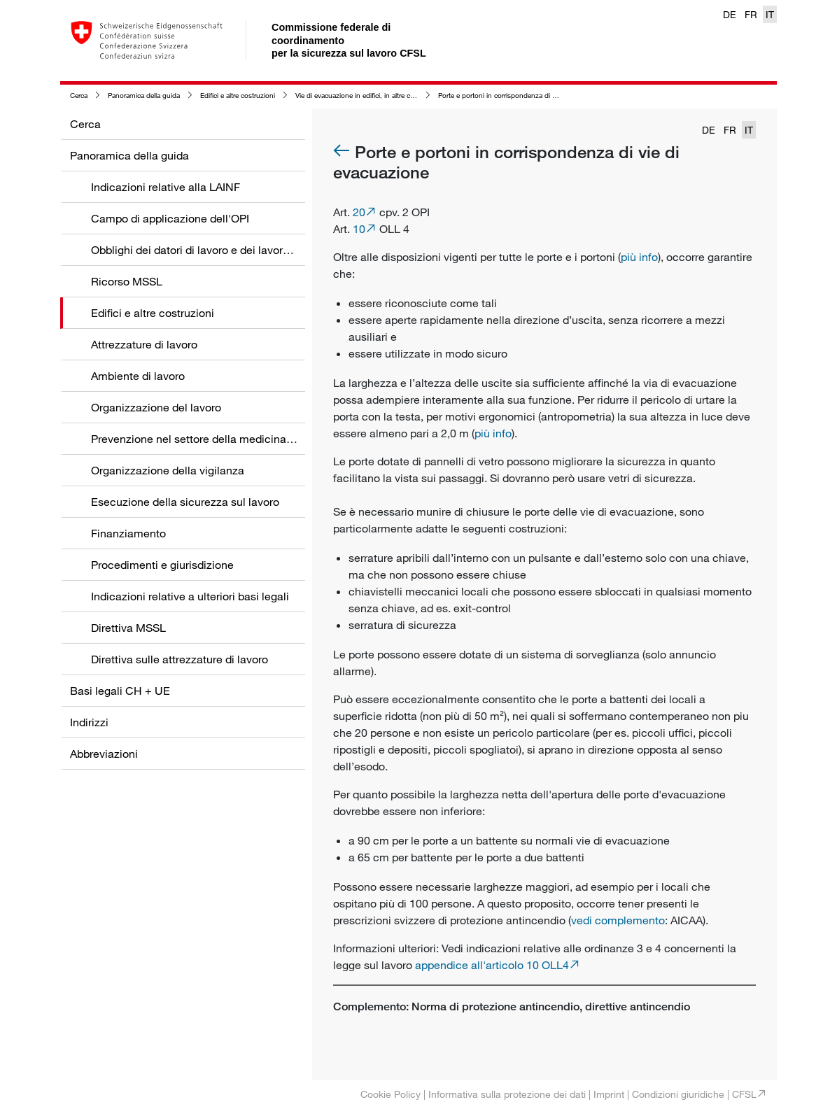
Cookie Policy (390, 1094)
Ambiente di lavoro (138, 376)
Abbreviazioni (104, 754)
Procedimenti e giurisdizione (162, 565)
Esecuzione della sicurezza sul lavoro (185, 502)
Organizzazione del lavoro (156, 407)
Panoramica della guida (144, 95)
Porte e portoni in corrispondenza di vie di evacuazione (523, 95)
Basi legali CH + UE (120, 691)
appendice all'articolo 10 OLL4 (492, 965)
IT (770, 14)
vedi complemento (618, 920)
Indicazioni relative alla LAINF (165, 187)
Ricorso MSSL (126, 281)
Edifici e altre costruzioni (237, 95)
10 (359, 229)
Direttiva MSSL (128, 628)
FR (751, 14)
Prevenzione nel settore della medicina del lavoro (214, 439)
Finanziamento (128, 533)
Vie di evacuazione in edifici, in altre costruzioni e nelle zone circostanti (404, 95)
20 (359, 212)
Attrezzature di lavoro (144, 344)
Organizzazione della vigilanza (167, 470)
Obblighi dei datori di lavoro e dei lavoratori (198, 250)
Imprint (608, 1094)
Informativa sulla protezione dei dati (507, 1094)
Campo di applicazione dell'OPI (170, 218)
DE (729, 14)
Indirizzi (89, 722)
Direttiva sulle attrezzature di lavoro (179, 659)
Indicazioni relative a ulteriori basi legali (190, 596)
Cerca (78, 95)
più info (639, 257)
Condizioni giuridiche (678, 1094)
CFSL (744, 1094)
